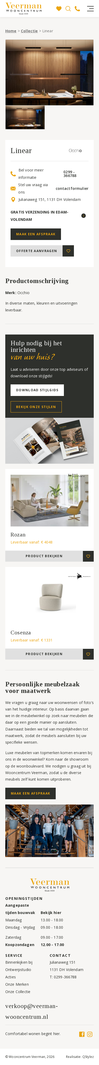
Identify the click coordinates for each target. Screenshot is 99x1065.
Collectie (29, 30)
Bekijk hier (51, 912)
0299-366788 (65, 976)
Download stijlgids (37, 390)
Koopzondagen (19, 944)
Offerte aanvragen (36, 251)
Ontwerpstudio (18, 969)
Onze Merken (17, 984)
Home (11, 30)
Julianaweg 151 (63, 962)
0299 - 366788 (69, 174)
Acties (10, 976)
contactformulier (72, 188)
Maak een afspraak (35, 234)
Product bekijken (44, 556)
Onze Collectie (17, 991)
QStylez (88, 1056)
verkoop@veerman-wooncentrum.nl (31, 1011)
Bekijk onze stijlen (36, 407)
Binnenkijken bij (18, 962)
